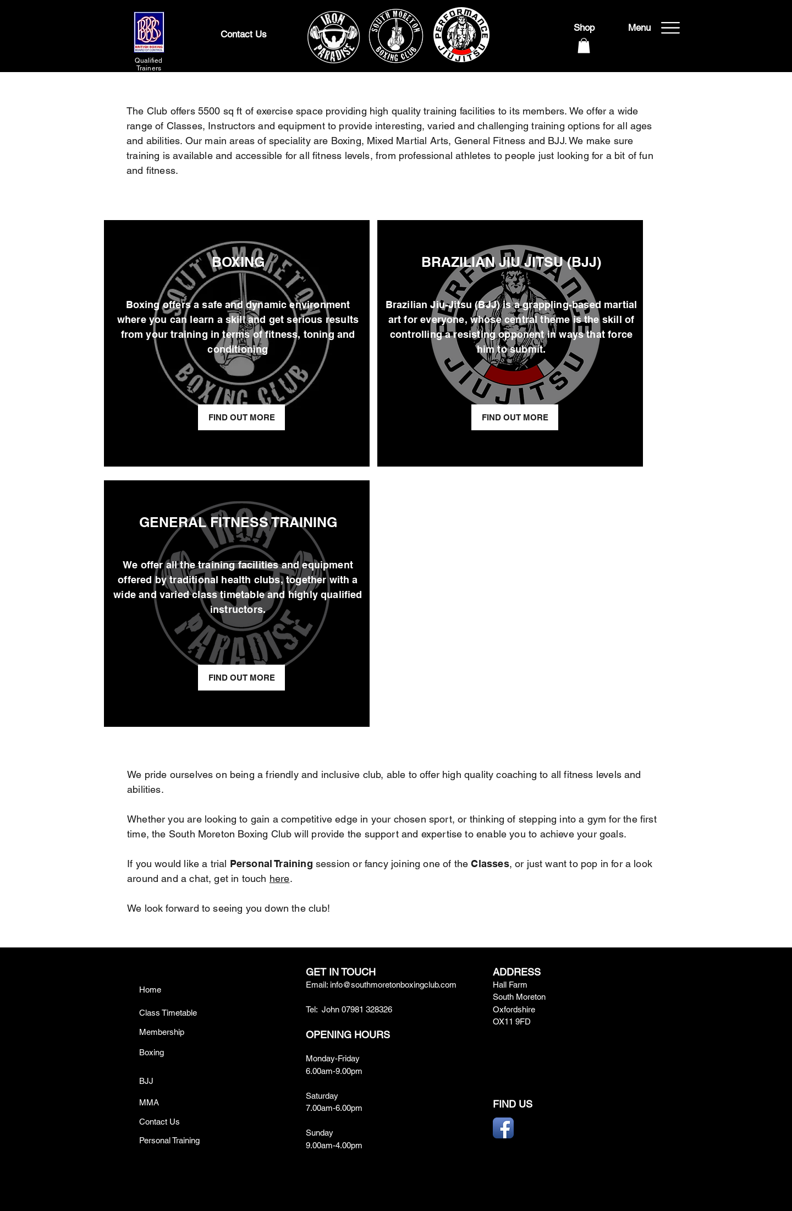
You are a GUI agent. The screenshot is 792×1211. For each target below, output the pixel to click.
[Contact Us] (243, 34)
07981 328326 (367, 1009)
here (280, 878)
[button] (584, 45)
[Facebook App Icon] (503, 1127)
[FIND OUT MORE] (241, 417)
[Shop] (584, 28)
